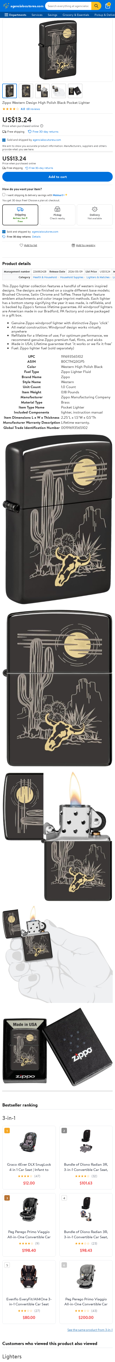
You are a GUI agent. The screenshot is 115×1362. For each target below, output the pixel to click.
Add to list (28, 245)
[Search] (96, 6)
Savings (52, 15)
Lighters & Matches (98, 277)
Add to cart (58, 176)
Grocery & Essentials (76, 15)
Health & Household (45, 277)
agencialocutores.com (47, 140)
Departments (15, 15)
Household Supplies (71, 277)
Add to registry (83, 245)
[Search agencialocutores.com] (68, 6)
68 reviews (33, 109)
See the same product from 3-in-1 (90, 1330)
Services (37, 15)
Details (36, 236)
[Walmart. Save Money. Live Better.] (23, 6)
